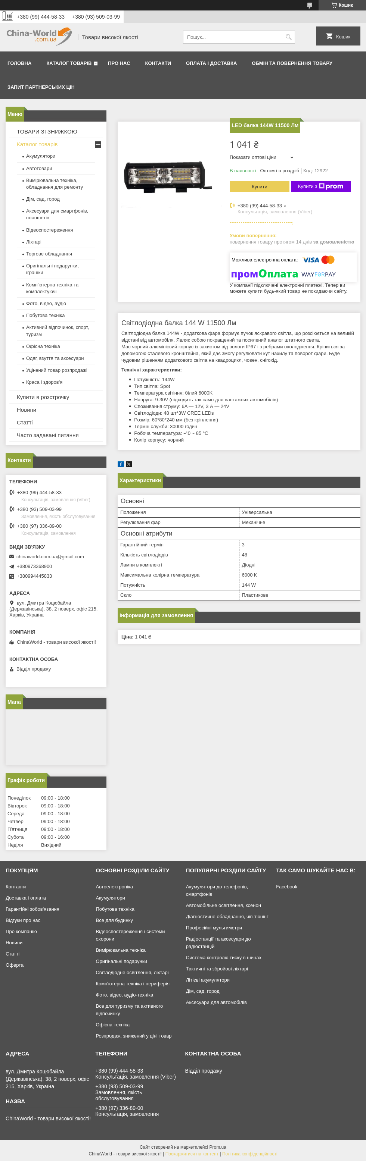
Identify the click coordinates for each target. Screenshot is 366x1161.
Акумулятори (40, 156)
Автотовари (39, 168)
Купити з (320, 186)
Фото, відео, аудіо (46, 303)
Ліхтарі (33, 242)
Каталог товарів (69, 63)
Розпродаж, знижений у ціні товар (133, 1036)
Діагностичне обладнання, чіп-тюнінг (227, 916)
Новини (26, 410)
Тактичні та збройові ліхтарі (217, 969)
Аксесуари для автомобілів (216, 1002)
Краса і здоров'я (44, 382)
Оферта (15, 965)
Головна (19, 63)
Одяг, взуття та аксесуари (55, 358)
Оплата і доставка (211, 63)
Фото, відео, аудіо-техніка (124, 995)
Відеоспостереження (49, 230)
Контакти (158, 63)
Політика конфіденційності (249, 1154)
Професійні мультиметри (214, 928)
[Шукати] (288, 37)
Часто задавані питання (48, 435)
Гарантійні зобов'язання (32, 909)
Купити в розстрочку (43, 397)
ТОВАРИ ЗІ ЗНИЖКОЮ (47, 131)
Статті (25, 422)
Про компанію (21, 931)
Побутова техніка (45, 315)
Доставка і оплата (26, 898)
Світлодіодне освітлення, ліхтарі (132, 972)
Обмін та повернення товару (292, 63)
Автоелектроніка (114, 886)
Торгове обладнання (49, 254)
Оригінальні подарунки (121, 961)
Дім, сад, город (43, 199)
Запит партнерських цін (41, 87)
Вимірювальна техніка (121, 950)
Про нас (119, 63)
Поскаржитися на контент (191, 1154)
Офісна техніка (43, 346)
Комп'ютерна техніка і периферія (133, 983)
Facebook (286, 886)
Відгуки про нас (23, 920)
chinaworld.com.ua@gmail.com (50, 556)
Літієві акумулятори (208, 980)
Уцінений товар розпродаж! (56, 370)
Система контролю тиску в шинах (223, 957)
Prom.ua (218, 1147)
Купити (259, 186)
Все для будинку (114, 920)
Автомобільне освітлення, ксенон (223, 905)
